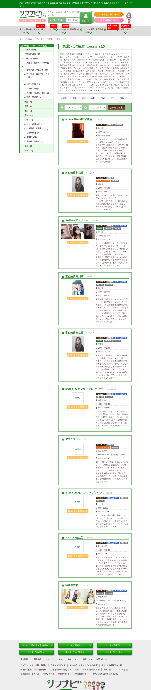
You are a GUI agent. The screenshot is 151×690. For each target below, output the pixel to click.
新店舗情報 (76, 29)
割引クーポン (39, 30)
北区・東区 (31, 84)
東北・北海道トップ (26, 31)
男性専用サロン (64, 674)
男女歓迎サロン (81, 674)
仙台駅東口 (31, 133)
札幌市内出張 (30, 54)
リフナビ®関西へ (39, 652)
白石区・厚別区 (33, 89)
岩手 (84, 98)
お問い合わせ (101, 659)
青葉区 (29, 137)
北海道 (64, 98)
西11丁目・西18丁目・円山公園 (38, 75)
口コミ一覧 (52, 28)
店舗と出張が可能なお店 (61, 670)
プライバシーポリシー (54, 659)
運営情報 (24, 659)
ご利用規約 (36, 659)
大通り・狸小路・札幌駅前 (38, 63)
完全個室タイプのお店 (29, 674)
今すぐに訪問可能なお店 (111, 665)
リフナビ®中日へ (117, 645)
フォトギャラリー (63, 30)
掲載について (73, 659)
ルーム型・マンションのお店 (115, 670)
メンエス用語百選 (88, 31)
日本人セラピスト (58, 665)
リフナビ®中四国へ (78, 652)
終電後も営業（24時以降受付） (33, 670)
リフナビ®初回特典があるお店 (105, 674)
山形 (112, 98)
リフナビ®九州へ (117, 652)
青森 (74, 98)
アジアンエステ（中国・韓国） (33, 665)
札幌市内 (28, 58)
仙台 (26, 120)
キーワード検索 (56, 20)
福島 (122, 98)
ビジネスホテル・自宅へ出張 (87, 670)
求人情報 (101, 29)
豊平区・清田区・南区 (36, 93)
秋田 (93, 98)
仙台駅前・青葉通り (35, 128)
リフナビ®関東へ (78, 645)
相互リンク (126, 30)
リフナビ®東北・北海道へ (37, 645)
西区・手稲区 (32, 97)
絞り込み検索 (116, 107)
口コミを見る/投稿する (77, 141)
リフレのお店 (48, 674)
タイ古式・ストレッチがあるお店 (83, 665)
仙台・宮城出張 (33, 124)
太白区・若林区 (33, 141)
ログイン (85, 17)
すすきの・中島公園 (35, 70)
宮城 (103, 98)
